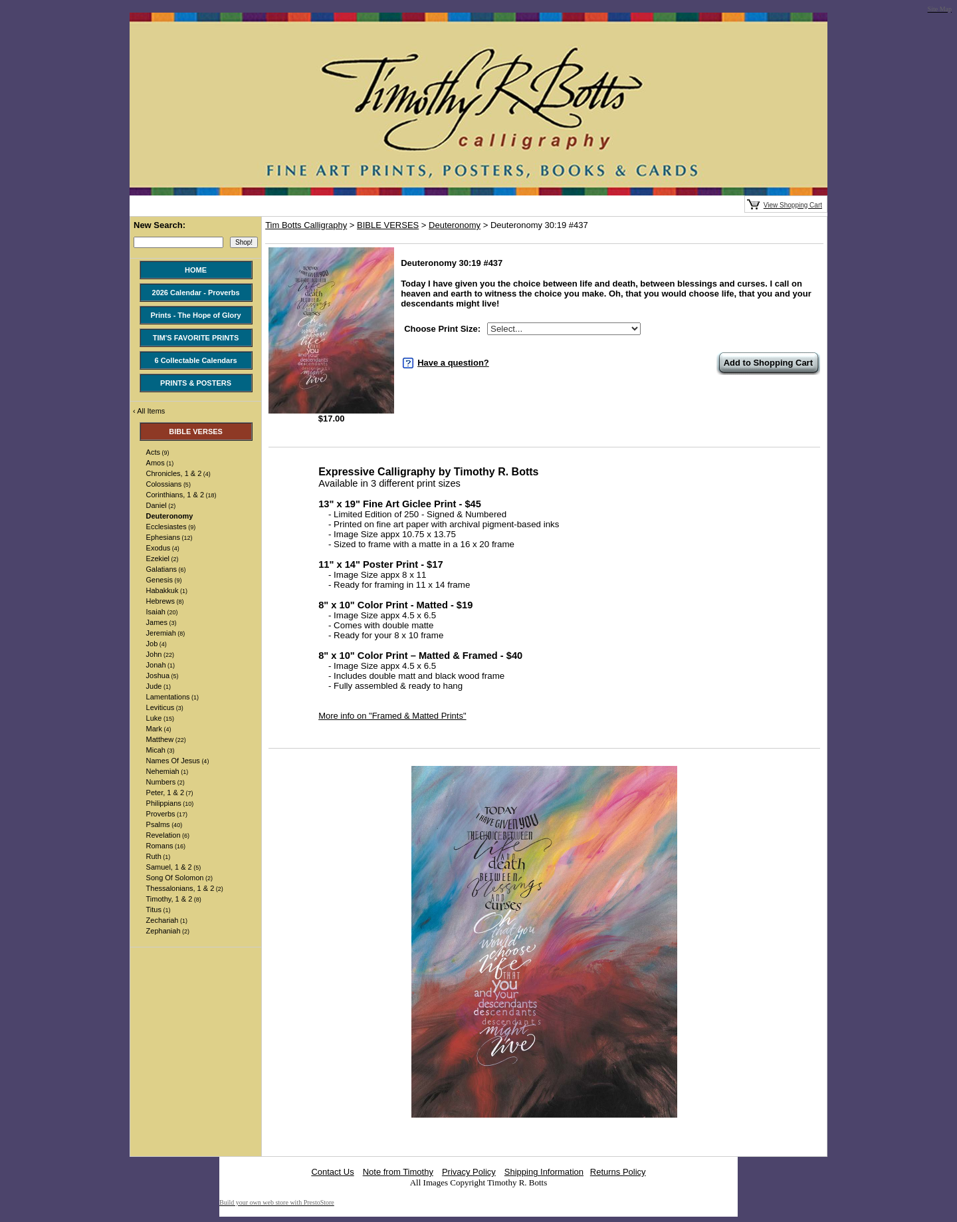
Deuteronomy (454, 225)
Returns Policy (618, 1172)
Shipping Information (544, 1172)
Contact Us (332, 1172)
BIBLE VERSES (388, 225)
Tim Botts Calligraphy (306, 225)
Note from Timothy (398, 1172)
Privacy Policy (469, 1172)
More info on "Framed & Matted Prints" (392, 716)
